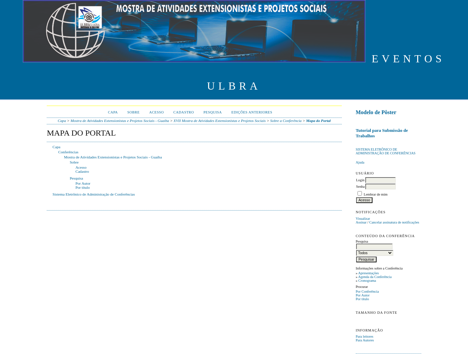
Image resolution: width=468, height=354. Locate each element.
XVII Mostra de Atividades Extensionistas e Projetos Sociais (220, 121)
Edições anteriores (251, 112)
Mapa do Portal (318, 121)
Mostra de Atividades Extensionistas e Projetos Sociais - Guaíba (120, 121)
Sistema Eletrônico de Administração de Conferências (385, 151)
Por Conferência (367, 291)
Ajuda (360, 162)
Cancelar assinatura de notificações (394, 222)
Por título (362, 299)
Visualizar (363, 218)
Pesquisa (213, 112)
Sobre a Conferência (286, 121)
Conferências (68, 152)
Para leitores (365, 336)
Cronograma (367, 280)
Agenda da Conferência (375, 277)
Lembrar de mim (375, 194)
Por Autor (363, 295)
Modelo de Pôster (376, 112)
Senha (360, 186)
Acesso (156, 112)
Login (360, 180)
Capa (113, 112)
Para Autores (365, 340)
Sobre (133, 112)
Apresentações (368, 273)
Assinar (361, 222)
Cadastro (183, 112)
